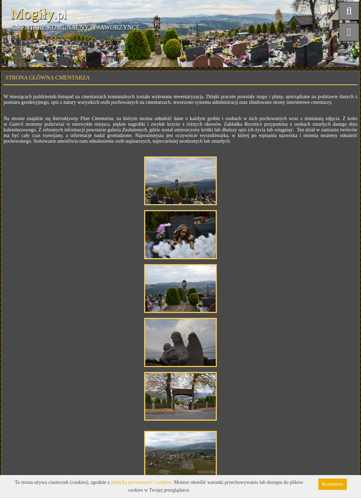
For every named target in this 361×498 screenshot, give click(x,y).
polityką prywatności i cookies (141, 482)
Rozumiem (332, 484)
